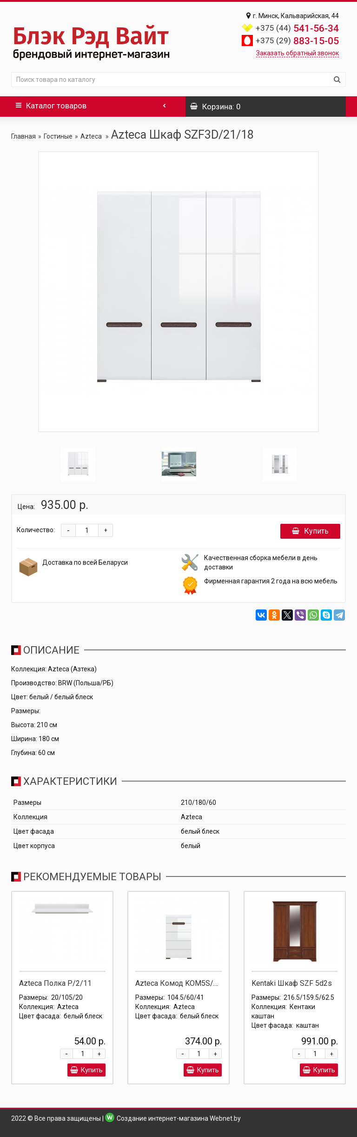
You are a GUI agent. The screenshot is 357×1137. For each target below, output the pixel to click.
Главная (23, 136)
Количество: (36, 530)
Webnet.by (225, 1118)
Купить (310, 531)
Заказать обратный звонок (297, 53)
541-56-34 (297, 28)
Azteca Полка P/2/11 (55, 983)
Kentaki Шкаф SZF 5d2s (291, 983)
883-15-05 (297, 41)
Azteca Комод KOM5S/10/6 (182, 983)
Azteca (91, 136)
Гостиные (58, 136)
